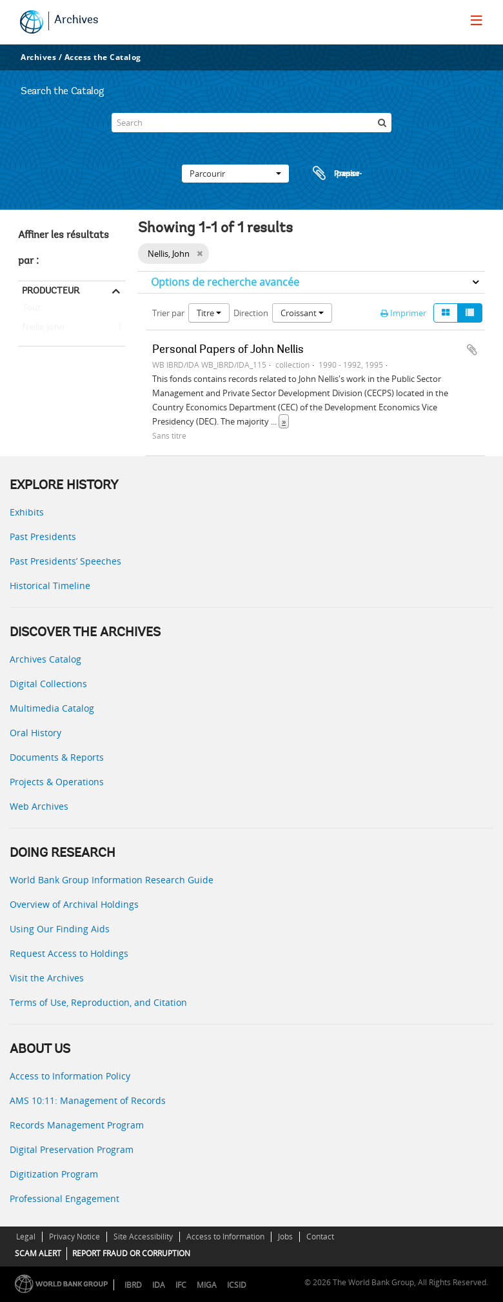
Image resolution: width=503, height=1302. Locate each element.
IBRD (133, 1284)
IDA (158, 1284)
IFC (180, 1284)
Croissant (302, 313)
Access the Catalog (102, 57)
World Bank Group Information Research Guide (111, 880)
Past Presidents (43, 536)
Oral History (35, 732)
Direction (250, 313)
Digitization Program (54, 1174)
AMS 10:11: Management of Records (88, 1100)
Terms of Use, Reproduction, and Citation (98, 1002)
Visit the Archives (47, 978)
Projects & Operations (57, 782)
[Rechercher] (381, 122)
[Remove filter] (199, 253)
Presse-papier (335, 173)
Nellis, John (41, 328)
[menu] (476, 20)
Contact (320, 1236)
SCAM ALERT (38, 1253)
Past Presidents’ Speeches (65, 561)
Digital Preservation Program (71, 1149)
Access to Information (225, 1236)
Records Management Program (77, 1125)
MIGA (207, 1284)
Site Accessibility (143, 1236)
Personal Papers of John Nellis (228, 350)
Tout (32, 310)
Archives (76, 20)
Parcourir (235, 173)
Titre (209, 313)
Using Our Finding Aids (60, 929)
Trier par (168, 313)
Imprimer (403, 313)
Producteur (50, 290)
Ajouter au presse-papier (472, 349)
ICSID (236, 1284)
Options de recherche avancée (225, 282)
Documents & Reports (57, 757)
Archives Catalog (45, 659)
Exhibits (27, 512)
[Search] (251, 122)
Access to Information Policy (70, 1076)
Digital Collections (48, 683)
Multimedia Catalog (52, 708)
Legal (25, 1236)
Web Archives (39, 806)
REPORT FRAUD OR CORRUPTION (131, 1253)
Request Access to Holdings (69, 953)
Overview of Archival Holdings (74, 904)
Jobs (285, 1236)
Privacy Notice (74, 1236)
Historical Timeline (50, 585)
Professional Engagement (64, 1198)
